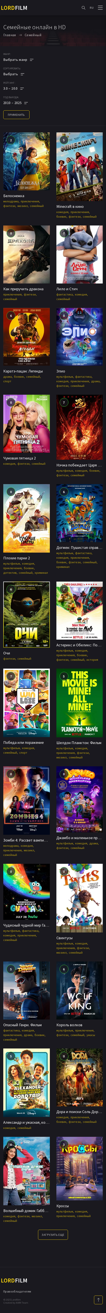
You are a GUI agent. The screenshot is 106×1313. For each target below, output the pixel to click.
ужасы (91, 1035)
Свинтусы (64, 937)
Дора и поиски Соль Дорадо (80, 1111)
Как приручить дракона (23, 288)
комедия (62, 212)
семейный (37, 206)
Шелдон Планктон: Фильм (78, 742)
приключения (30, 201)
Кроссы (62, 1205)
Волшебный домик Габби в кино (31, 1210)
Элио (60, 371)
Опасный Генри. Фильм (22, 1024)
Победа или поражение (23, 742)
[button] (18, 88)
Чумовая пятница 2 (19, 458)
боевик (61, 217)
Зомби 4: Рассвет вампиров (26, 840)
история (92, 660)
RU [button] (92, 8)
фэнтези (9, 206)
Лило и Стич (67, 288)
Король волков (69, 1024)
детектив (10, 573)
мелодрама (11, 201)
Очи (6, 653)
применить (16, 115)
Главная (9, 35)
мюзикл (22, 206)
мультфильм (64, 377)
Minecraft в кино (70, 206)
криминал (41, 573)
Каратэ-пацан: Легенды (23, 371)
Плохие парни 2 (16, 557)
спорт (7, 381)
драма (7, 377)
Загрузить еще (53, 1235)
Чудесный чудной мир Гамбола (29, 925)
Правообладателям (17, 1291)
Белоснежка (13, 195)
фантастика (64, 294)
